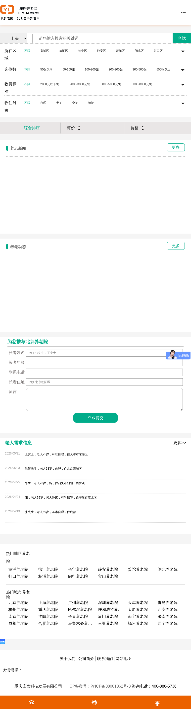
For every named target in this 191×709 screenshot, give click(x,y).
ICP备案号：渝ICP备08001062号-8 (100, 686)
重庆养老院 (48, 609)
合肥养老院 (48, 623)
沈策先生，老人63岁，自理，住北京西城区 (53, 468)
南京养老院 (18, 616)
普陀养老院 (138, 569)
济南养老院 (168, 616)
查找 (182, 38)
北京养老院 (18, 602)
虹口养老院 (18, 576)
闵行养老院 (78, 576)
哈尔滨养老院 (80, 609)
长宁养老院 (78, 569)
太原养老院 (138, 609)
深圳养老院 (108, 602)
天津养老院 (138, 602)
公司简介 (86, 658)
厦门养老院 (108, 616)
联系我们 (105, 658)
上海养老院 (48, 602)
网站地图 (124, 658)
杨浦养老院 (48, 576)
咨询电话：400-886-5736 (154, 686)
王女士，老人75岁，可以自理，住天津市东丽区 (56, 454)
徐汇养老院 (48, 569)
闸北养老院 (168, 569)
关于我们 (68, 658)
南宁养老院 (138, 616)
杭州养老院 (18, 609)
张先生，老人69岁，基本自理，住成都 (50, 512)
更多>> (179, 443)
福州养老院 (138, 623)
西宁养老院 (168, 623)
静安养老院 (108, 569)
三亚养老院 (108, 623)
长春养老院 (78, 616)
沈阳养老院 (48, 616)
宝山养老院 (108, 576)
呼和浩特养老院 (110, 609)
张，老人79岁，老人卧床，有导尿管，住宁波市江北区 (61, 497)
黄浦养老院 (18, 569)
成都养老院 (18, 623)
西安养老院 (168, 609)
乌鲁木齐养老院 (80, 623)
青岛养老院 (168, 602)
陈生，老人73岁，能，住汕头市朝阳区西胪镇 (55, 483)
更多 (176, 147)
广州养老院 (78, 602)
